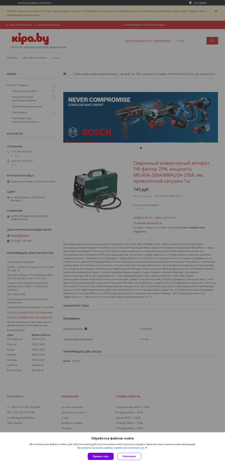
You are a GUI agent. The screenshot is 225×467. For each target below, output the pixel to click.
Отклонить (129, 456)
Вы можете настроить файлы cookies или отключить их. (111, 447)
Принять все (101, 456)
